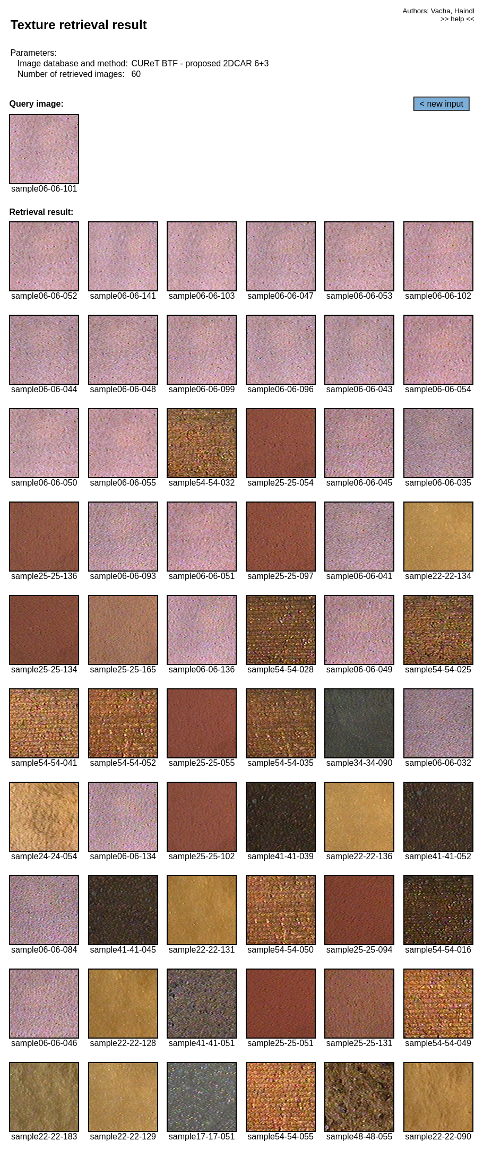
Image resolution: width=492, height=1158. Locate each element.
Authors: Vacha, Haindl (438, 11)
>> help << (457, 19)
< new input (441, 103)
